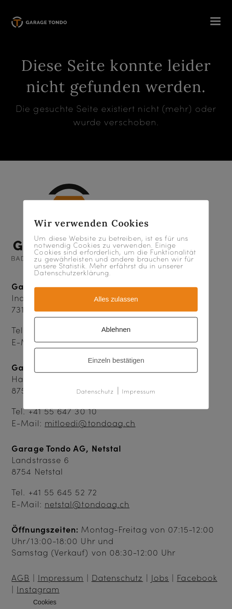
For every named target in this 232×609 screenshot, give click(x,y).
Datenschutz (95, 391)
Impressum (139, 391)
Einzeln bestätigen (116, 360)
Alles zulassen (116, 299)
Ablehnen (115, 329)
